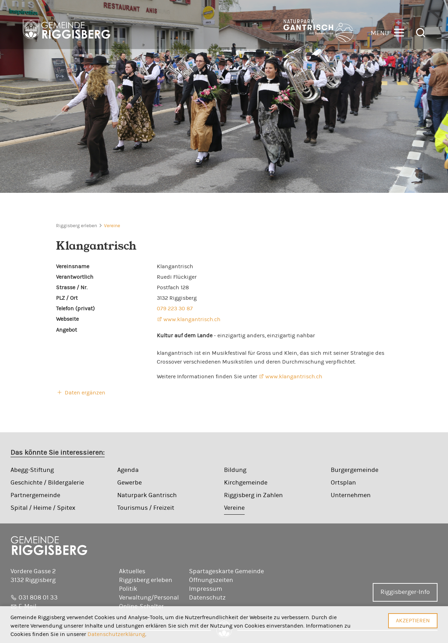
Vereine (112, 226)
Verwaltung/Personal (149, 597)
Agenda (128, 470)
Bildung (235, 470)
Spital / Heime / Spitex (42, 508)
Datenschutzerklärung (116, 634)
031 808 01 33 (38, 597)
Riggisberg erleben (76, 226)
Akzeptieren (413, 620)
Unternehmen (351, 495)
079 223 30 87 (175, 308)
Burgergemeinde (354, 470)
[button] (387, 32)
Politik (128, 589)
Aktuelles (132, 571)
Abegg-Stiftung (32, 470)
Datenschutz (207, 597)
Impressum (205, 589)
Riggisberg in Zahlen (253, 495)
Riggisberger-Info (405, 592)
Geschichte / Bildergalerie (47, 482)
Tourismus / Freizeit (145, 508)
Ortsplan (343, 482)
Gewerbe (129, 482)
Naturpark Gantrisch (147, 495)
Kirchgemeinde (245, 482)
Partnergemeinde (35, 495)
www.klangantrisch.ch (191, 319)
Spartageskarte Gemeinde (226, 571)
